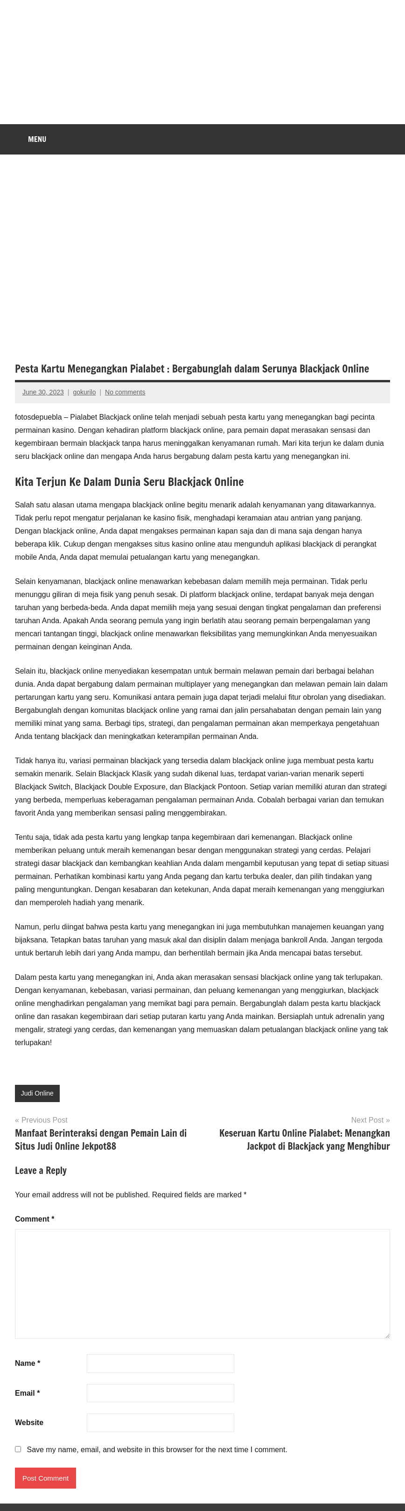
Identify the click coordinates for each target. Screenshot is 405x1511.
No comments (125, 392)
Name (27, 1363)
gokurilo (84, 392)
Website (29, 1423)
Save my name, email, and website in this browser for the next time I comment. (157, 1450)
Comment (34, 1219)
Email (27, 1393)
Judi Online (37, 1093)
